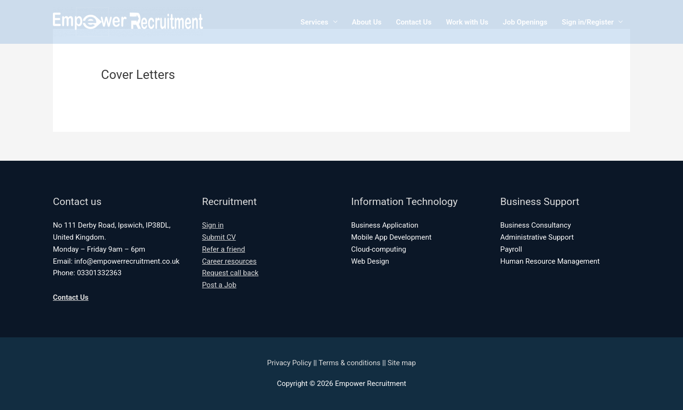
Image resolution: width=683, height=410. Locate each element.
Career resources (229, 261)
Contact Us (413, 22)
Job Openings (525, 22)
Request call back (230, 273)
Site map (402, 363)
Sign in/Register (588, 22)
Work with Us (467, 22)
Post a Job (219, 285)
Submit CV (219, 237)
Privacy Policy (289, 363)
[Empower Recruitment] (128, 21)
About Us (367, 22)
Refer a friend (223, 249)
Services (315, 22)
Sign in (213, 225)
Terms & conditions (349, 363)
